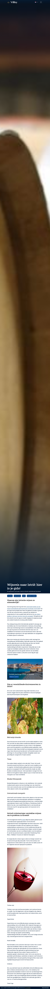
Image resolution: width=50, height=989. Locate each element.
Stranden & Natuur (31, 596)
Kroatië (23, 819)
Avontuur (10, 596)
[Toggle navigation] (41, 2)
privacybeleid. (28, 987)
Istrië (24, 596)
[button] (36, 2)
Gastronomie (17, 596)
